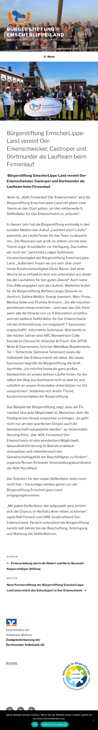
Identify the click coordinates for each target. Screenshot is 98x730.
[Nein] (93, 720)
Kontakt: (11, 663)
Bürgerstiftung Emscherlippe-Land (35, 32)
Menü (49, 56)
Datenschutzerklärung (54, 724)
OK (35, 724)
